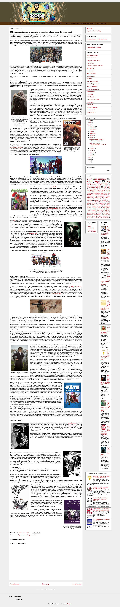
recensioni (89, 200)
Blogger (69, 604)
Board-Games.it (91, 58)
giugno (92, 148)
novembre (93, 129)
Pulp (102, 210)
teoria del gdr (92, 189)
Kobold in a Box (91, 97)
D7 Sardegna (90, 68)
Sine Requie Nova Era (93, 186)
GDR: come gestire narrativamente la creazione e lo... (97, 144)
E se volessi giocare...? (97, 179)
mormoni (70, 426)
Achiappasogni (97, 200)
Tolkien (99, 213)
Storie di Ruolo (91, 110)
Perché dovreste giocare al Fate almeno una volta (100, 487)
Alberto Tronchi (95, 201)
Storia (99, 211)
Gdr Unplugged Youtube (93, 84)
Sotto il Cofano (57, 23)
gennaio (92, 155)
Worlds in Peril (97, 214)
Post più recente (15, 584)
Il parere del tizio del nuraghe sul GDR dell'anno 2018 (101, 477)
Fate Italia (89, 78)
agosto (92, 135)
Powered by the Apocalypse (102, 194)
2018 (89, 123)
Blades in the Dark (91, 203)
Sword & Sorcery (91, 213)
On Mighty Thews (95, 210)
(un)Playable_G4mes (92, 55)
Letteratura (101, 196)
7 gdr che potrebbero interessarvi (98, 186)
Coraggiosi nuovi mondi (93, 60)
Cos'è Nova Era (101, 23)
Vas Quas (106, 213)
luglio (91, 137)
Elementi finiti (90, 76)
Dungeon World (100, 190)
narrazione (34, 535)
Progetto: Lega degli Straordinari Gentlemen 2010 (79, 23)
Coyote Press (90, 63)
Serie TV (107, 210)
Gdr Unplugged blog (92, 81)
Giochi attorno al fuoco (93, 89)
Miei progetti (101, 183)
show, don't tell (51, 187)
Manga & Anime (95, 209)
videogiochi (106, 217)
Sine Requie (90, 190)
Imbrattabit (90, 94)
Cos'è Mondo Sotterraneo (94, 47)
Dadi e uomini (90, 71)
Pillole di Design (45, 23)
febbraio (92, 153)
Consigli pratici (101, 203)
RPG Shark (90, 104)
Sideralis (94, 211)
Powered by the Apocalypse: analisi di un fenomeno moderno (101, 499)
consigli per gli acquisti (102, 216)
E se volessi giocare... (16, 23)
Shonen (88, 211)
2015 (89, 160)
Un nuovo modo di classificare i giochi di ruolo (101, 520)
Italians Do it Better (31, 23)
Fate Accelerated (103, 189)
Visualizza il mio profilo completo (91, 230)
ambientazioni (90, 199)
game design (27, 535)
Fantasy (106, 184)
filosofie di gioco (102, 199)
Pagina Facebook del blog (94, 31)
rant (101, 217)
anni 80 (104, 214)
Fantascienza (91, 184)
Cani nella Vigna (72, 423)
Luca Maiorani (91, 227)
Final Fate (90, 194)
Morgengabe (90, 102)
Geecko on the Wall (92, 86)
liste (109, 187)
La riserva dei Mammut (93, 99)
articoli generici (19, 535)
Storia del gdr (105, 211)
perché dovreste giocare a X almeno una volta (98, 192)
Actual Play (106, 200)
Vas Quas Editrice (91, 112)
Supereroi (96, 191)
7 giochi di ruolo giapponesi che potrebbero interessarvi (101, 509)
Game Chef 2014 (91, 196)
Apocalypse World (33, 233)
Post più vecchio (77, 584)
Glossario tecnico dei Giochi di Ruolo (97, 39)
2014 (89, 162)
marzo (92, 150)
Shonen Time (98, 197)
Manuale (103, 209)
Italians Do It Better (97, 206)
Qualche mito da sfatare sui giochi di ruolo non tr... (96, 140)
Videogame (89, 214)
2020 (89, 120)
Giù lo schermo (91, 91)
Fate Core (107, 193)
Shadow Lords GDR (92, 107)
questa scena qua (56, 293)
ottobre (92, 131)
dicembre (92, 127)
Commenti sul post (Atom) (48, 589)
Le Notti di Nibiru (96, 207)
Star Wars (105, 197)
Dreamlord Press (91, 73)
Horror (104, 187)
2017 (89, 125)
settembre (93, 133)
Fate (99, 184)
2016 (89, 157)
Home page (45, 584)
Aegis (88, 201)
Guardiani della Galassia (16, 147)
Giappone (103, 204)
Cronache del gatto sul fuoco (95, 65)
